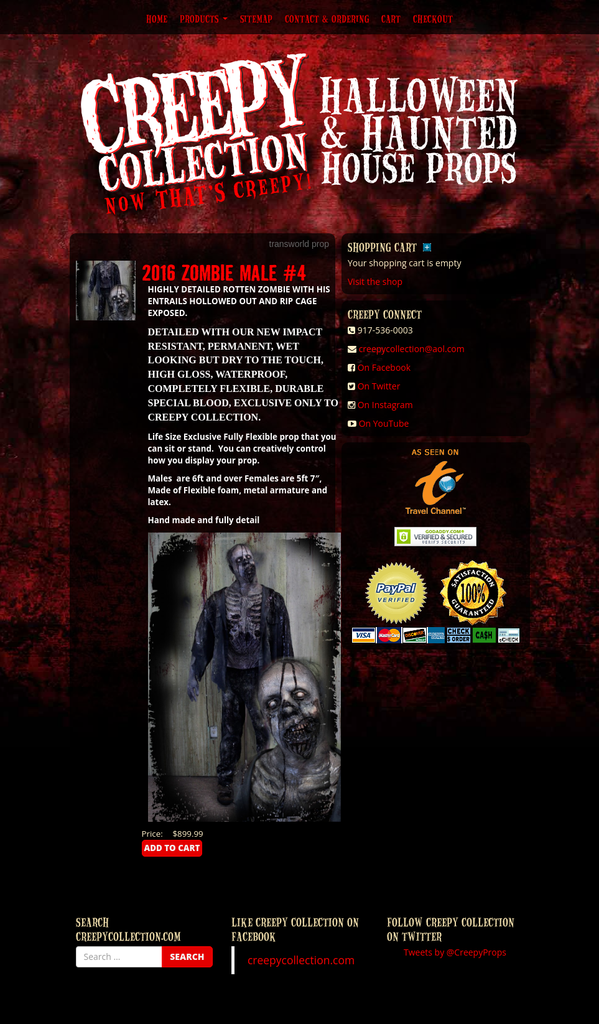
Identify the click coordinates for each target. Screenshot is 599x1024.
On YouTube (384, 423)
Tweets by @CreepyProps (455, 952)
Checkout (433, 18)
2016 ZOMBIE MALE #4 (224, 272)
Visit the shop (375, 281)
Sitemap (256, 18)
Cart (391, 18)
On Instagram (385, 405)
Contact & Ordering (327, 18)
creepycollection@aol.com (412, 349)
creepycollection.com (301, 959)
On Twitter (379, 386)
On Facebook (384, 367)
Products (204, 18)
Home (156, 18)
